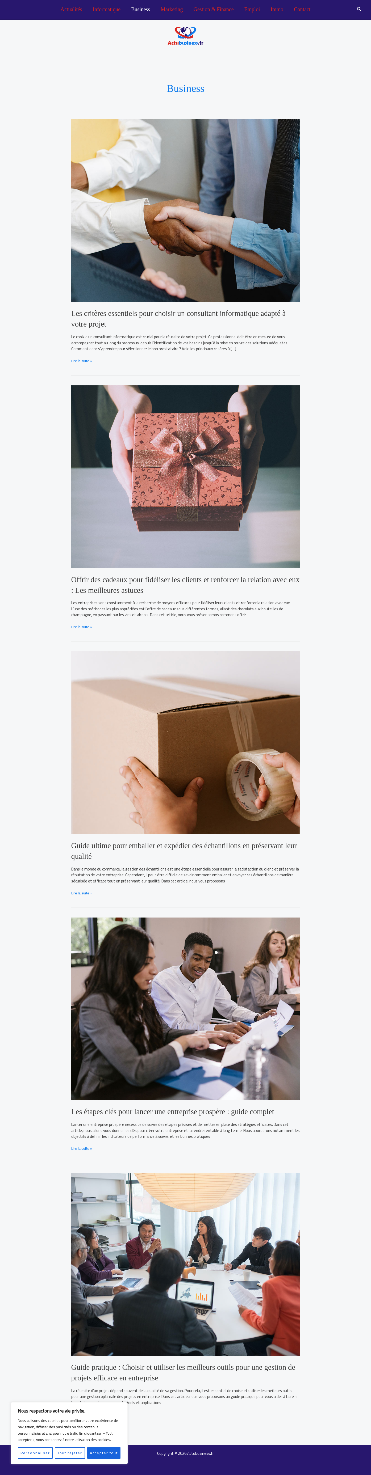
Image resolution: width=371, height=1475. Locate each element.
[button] (359, 9)
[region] (69, 1433)
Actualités (71, 9)
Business (140, 9)
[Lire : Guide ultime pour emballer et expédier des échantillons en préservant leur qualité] (185, 741)
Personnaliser (35, 1452)
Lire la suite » (82, 360)
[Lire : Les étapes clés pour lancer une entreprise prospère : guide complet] (185, 1007)
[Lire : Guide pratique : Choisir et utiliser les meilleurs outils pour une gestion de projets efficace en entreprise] (185, 1262)
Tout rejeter (69, 1452)
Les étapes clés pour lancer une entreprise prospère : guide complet (178, 1110)
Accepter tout (104, 1452)
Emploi (252, 9)
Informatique (106, 9)
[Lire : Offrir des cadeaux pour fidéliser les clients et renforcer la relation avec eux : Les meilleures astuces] (185, 476)
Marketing (172, 9)
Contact (302, 9)
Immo (276, 9)
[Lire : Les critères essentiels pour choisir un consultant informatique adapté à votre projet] (185, 210)
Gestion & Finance (213, 9)
